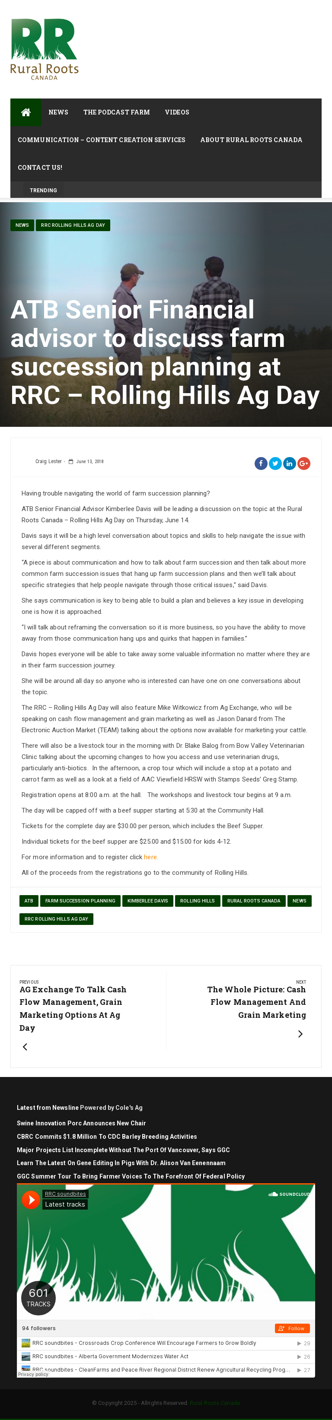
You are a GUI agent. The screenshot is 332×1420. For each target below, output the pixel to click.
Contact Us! (40, 167)
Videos (177, 112)
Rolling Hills (197, 901)
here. (151, 857)
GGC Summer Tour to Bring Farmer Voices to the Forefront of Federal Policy (131, 1176)
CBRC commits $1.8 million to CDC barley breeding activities (107, 1136)
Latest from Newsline (48, 1107)
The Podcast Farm (116, 112)
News (58, 112)
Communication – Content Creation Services (101, 140)
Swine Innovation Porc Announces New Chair (81, 1123)
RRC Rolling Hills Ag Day (73, 225)
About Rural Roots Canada (251, 140)
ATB (29, 901)
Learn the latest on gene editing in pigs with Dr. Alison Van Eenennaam (121, 1163)
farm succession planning (80, 901)
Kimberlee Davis (148, 901)
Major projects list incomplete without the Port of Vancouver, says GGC (124, 1150)
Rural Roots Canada (254, 901)
